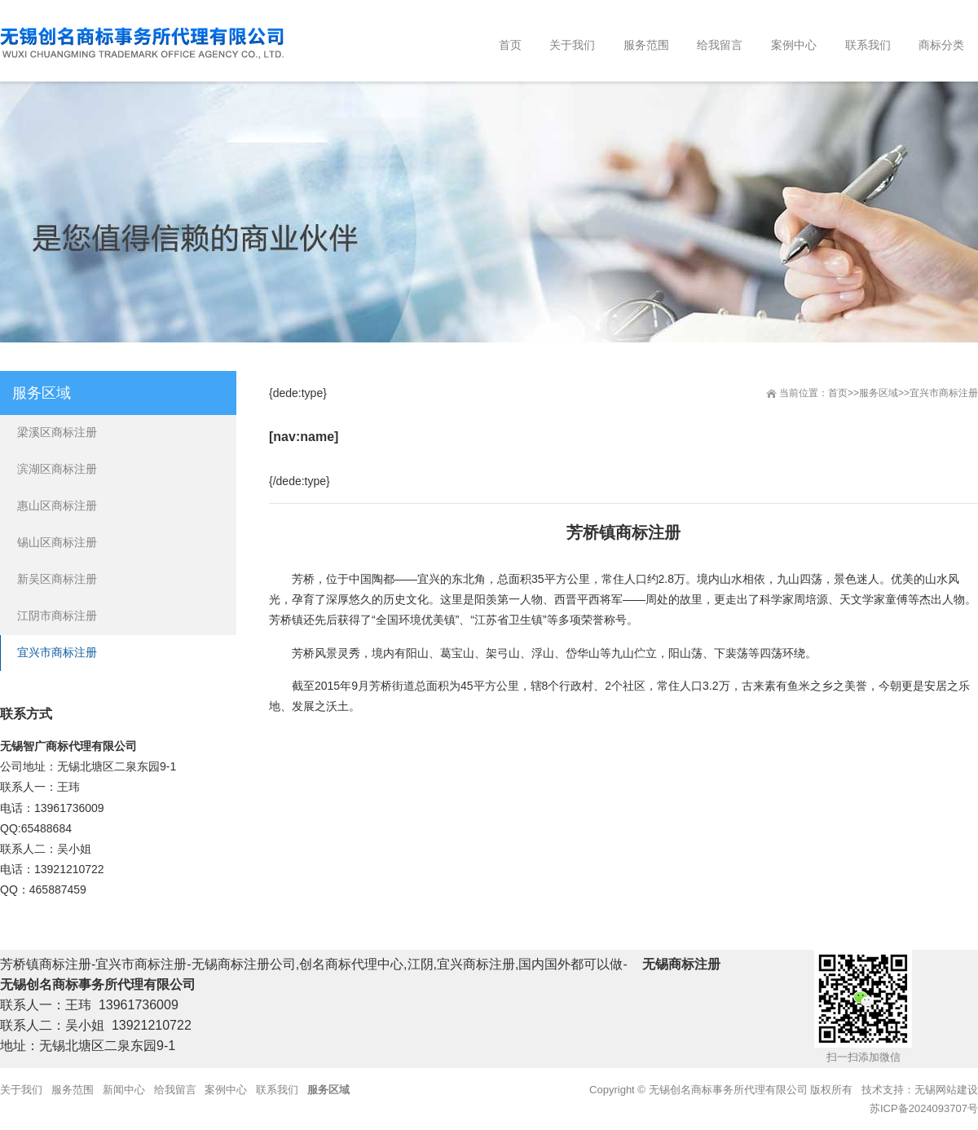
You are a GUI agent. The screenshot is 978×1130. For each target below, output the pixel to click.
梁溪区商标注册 (57, 432)
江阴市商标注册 (57, 615)
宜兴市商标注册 (944, 393)
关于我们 (21, 1090)
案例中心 (226, 1090)
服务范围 (72, 1090)
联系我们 (277, 1090)
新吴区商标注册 (57, 578)
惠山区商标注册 (57, 505)
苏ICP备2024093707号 (924, 1108)
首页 (838, 393)
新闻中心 (124, 1090)
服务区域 (878, 393)
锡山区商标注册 (57, 542)
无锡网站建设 (946, 1090)
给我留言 (175, 1090)
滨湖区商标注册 (57, 468)
